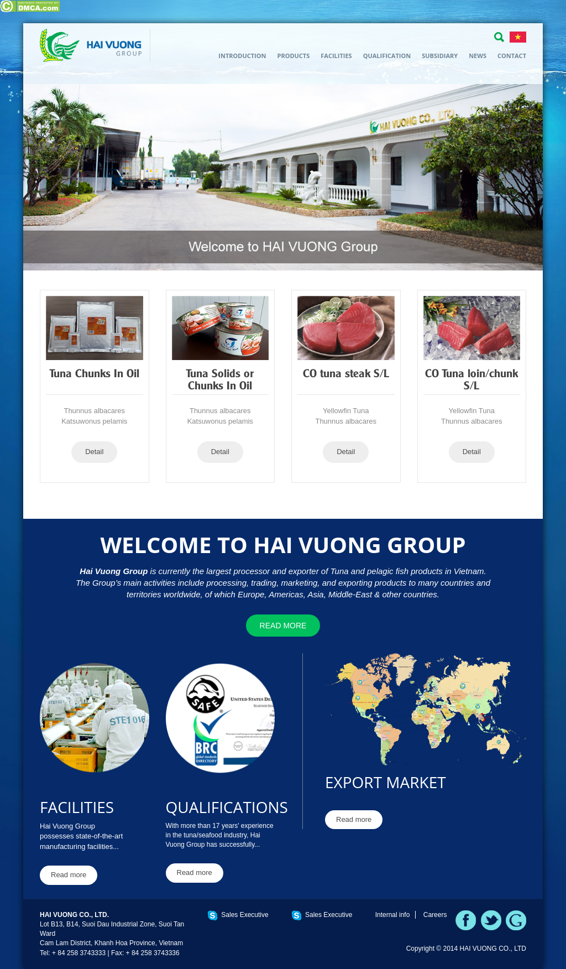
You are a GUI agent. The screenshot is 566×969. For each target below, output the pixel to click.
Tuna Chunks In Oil (94, 374)
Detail (94, 451)
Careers (435, 915)
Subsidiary (440, 55)
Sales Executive (244, 915)
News (477, 55)
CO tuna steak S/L (346, 374)
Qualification (387, 55)
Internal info (392, 915)
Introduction (242, 55)
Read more (283, 625)
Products (293, 55)
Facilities (336, 55)
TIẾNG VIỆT (518, 37)
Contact (511, 55)
